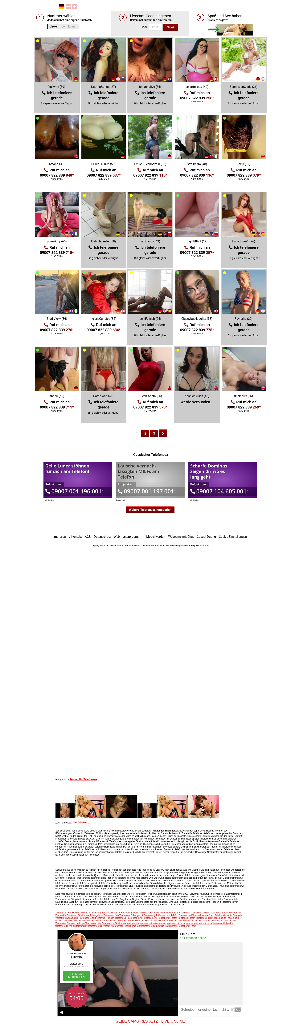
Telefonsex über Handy (67, 912)
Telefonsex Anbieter (170, 912)
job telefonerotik (81, 926)
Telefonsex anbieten (191, 912)
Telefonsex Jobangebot (131, 915)
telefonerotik (133, 923)
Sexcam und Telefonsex (181, 920)
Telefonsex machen (211, 912)
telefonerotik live (63, 926)
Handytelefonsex (129, 912)
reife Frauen (93, 920)
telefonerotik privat (176, 923)
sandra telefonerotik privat (199, 923)
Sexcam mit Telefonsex (156, 920)
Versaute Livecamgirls (66, 918)
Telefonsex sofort (186, 918)
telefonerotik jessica (223, 923)
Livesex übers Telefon (211, 915)
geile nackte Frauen (224, 918)
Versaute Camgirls (232, 915)
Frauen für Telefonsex (83, 779)
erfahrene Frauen (108, 920)
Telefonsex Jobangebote (90, 915)
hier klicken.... (82, 822)
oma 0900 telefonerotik (143, 926)
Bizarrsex (101, 918)
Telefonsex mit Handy (90, 912)
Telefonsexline (150, 918)
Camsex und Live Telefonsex (81, 923)
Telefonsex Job (111, 915)
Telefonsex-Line (134, 918)
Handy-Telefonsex (111, 912)
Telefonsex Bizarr (87, 918)
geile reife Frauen (77, 920)
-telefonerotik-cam (187, 926)
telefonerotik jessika (121, 926)
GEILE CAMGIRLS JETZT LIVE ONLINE (150, 1021)
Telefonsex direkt (204, 918)
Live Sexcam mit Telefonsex (208, 920)
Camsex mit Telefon (168, 915)
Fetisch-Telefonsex (116, 918)
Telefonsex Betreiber (148, 912)
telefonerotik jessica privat (153, 923)
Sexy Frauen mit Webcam (131, 920)
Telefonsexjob (150, 915)
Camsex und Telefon (189, 915)
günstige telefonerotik (166, 926)
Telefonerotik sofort (167, 918)
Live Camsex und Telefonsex (111, 923)
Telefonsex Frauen (231, 912)
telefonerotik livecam (99, 926)
